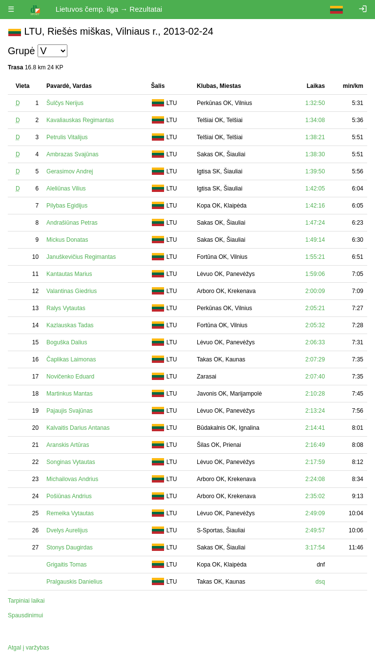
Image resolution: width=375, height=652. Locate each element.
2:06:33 (315, 342)
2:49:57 (315, 530)
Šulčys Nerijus (64, 103)
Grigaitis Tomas (66, 564)
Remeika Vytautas (70, 513)
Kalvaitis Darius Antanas (77, 427)
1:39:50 (315, 171)
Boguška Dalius (66, 342)
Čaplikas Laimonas (71, 359)
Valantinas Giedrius (71, 291)
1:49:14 (315, 239)
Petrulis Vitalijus (66, 137)
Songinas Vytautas (70, 462)
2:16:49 (315, 445)
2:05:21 (315, 308)
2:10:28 (315, 393)
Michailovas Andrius (72, 479)
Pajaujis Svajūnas (69, 410)
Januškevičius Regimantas (81, 256)
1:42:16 (315, 205)
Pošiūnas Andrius (69, 496)
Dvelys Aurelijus (67, 530)
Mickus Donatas (67, 239)
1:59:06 (315, 274)
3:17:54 (315, 547)
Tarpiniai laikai (26, 600)
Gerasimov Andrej (69, 171)
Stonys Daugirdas (69, 547)
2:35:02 (315, 496)
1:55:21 (315, 256)
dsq (320, 581)
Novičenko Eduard (70, 376)
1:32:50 (315, 103)
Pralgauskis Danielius (74, 581)
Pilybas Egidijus (66, 205)
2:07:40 (315, 376)
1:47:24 (315, 222)
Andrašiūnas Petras (72, 222)
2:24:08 (315, 479)
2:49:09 (315, 513)
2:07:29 (315, 359)
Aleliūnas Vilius (66, 188)
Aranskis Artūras (67, 445)
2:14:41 (315, 427)
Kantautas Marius (69, 274)
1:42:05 (315, 188)
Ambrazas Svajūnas (72, 154)
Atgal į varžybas (28, 647)
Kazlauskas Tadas (70, 325)
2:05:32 (315, 325)
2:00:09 (315, 291)
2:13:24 (315, 410)
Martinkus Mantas (69, 393)
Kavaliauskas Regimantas (80, 120)
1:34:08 (315, 120)
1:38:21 (315, 137)
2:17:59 (315, 462)
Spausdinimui (25, 615)
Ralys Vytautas (65, 308)
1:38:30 (315, 154)
